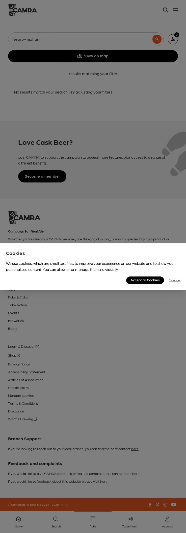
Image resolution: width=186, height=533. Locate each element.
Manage (174, 280)
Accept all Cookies (145, 280)
